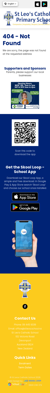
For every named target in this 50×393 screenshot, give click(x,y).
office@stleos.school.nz (28, 328)
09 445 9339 (29, 324)
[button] (10, 4)
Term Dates (25, 367)
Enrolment (25, 363)
